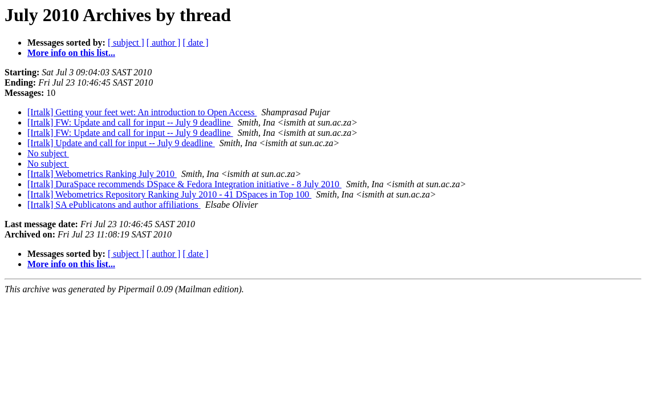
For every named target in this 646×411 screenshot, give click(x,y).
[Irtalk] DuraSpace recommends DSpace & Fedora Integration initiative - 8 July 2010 (184, 184)
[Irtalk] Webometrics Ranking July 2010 (102, 174)
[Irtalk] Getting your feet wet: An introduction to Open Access (142, 112)
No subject (48, 153)
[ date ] (195, 42)
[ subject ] (126, 42)
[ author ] (164, 42)
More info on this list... (71, 53)
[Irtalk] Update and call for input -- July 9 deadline (121, 143)
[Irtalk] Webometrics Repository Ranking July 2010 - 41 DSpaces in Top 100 (169, 194)
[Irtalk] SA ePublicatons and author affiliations (114, 204)
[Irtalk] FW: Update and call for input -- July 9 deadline (130, 122)
